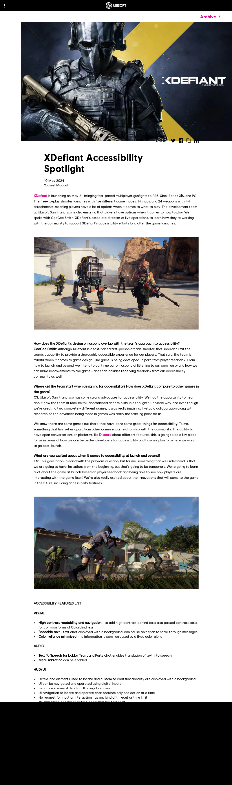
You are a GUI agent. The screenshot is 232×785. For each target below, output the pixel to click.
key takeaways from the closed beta (140, 745)
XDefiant (40, 195)
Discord (105, 434)
